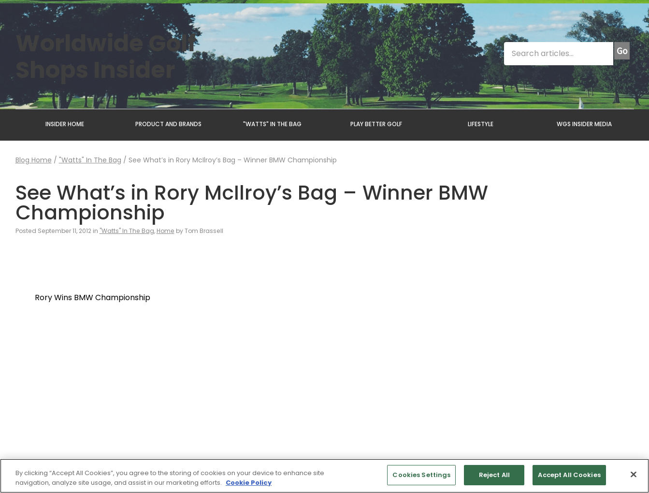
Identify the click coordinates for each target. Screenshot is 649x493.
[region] (324, 476)
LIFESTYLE (480, 124)
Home (165, 231)
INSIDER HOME (64, 124)
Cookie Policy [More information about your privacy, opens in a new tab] (249, 482)
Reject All (494, 474)
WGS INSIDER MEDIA (584, 124)
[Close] (633, 474)
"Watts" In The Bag (90, 160)
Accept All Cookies (569, 474)
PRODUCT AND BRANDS (168, 124)
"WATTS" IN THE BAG (272, 124)
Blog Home (33, 160)
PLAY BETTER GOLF (376, 124)
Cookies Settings (421, 474)
